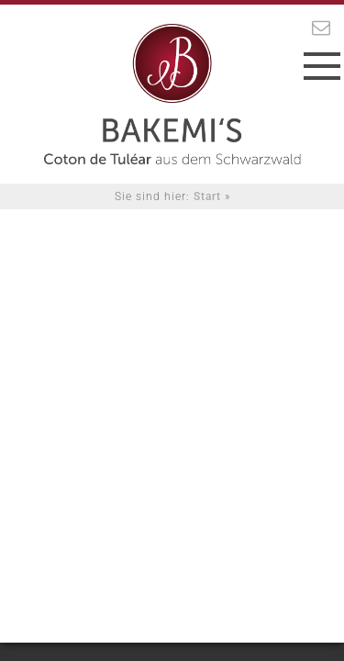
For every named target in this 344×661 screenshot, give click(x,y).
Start (207, 196)
